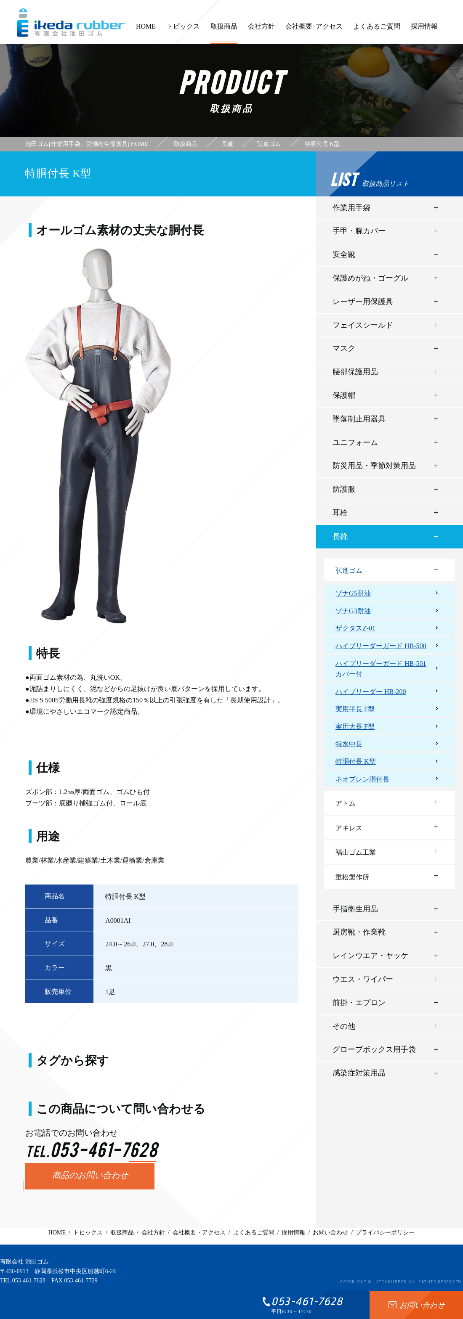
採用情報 (424, 30)
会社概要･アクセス (314, 30)
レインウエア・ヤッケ (370, 955)
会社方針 (261, 30)
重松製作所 (352, 877)
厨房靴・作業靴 (359, 932)
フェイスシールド (363, 325)
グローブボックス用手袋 (374, 1049)
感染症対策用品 (359, 1073)
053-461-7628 (28, 1280)
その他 (344, 1026)
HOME (146, 30)
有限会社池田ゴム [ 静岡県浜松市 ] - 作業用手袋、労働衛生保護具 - (71, 22)
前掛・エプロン (359, 1003)
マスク (344, 348)
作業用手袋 (351, 208)
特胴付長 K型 (355, 761)
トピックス (183, 30)
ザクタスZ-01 (355, 628)
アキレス (348, 828)
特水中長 (348, 743)
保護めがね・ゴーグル (370, 278)
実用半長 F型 (355, 708)
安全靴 (344, 254)
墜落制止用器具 (359, 419)
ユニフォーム (355, 442)
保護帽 (344, 395)
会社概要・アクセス (199, 1232)
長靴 (340, 536)
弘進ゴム (348, 570)
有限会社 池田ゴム (24, 1261)
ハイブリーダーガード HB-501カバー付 (380, 669)
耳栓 (340, 513)
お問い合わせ (330, 1232)
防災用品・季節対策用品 (374, 465)
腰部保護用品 (355, 372)
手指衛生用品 (355, 909)
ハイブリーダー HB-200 (370, 691)
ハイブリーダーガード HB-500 (380, 645)
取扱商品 (223, 33)
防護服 (344, 489)
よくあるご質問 (376, 30)
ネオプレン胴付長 (362, 779)
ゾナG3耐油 (353, 610)
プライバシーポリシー (385, 1232)
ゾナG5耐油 (353, 593)
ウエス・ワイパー (363, 979)
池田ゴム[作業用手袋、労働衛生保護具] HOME (86, 144)
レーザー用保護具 (363, 301)
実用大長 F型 (355, 726)
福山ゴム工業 (355, 852)
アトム (345, 803)
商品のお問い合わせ (90, 1176)
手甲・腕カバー (359, 231)
